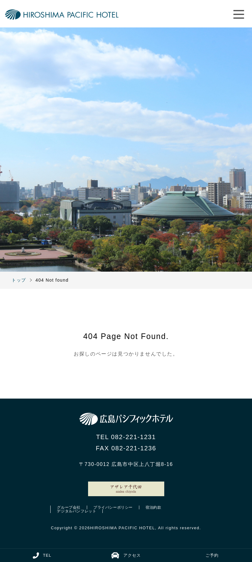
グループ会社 (69, 507)
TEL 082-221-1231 (126, 437)
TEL (42, 555)
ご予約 (212, 555)
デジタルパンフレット (76, 511)
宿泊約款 (153, 507)
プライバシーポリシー (113, 507)
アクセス (126, 555)
